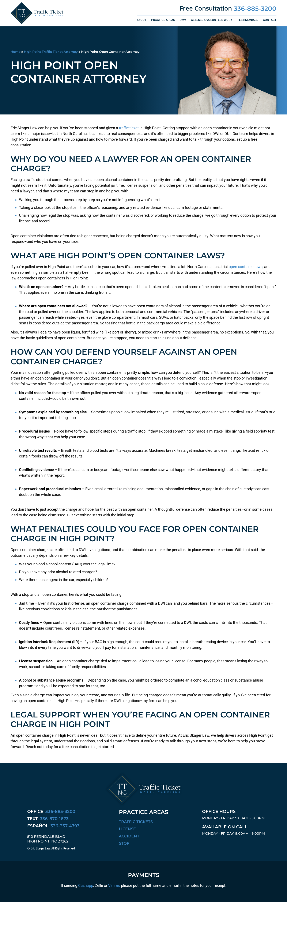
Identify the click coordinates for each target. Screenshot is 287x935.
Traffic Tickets (136, 822)
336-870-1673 (54, 818)
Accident (129, 836)
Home (15, 52)
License (127, 829)
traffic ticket (129, 128)
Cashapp (85, 885)
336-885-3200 (255, 8)
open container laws (246, 266)
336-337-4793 (65, 825)
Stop (124, 843)
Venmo (114, 885)
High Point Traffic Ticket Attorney (51, 52)
